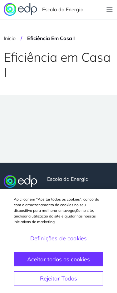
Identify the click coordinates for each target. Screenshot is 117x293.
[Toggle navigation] (109, 9)
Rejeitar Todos (58, 278)
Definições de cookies (58, 238)
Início (10, 38)
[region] (58, 241)
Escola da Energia (44, 9)
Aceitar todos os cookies (58, 259)
